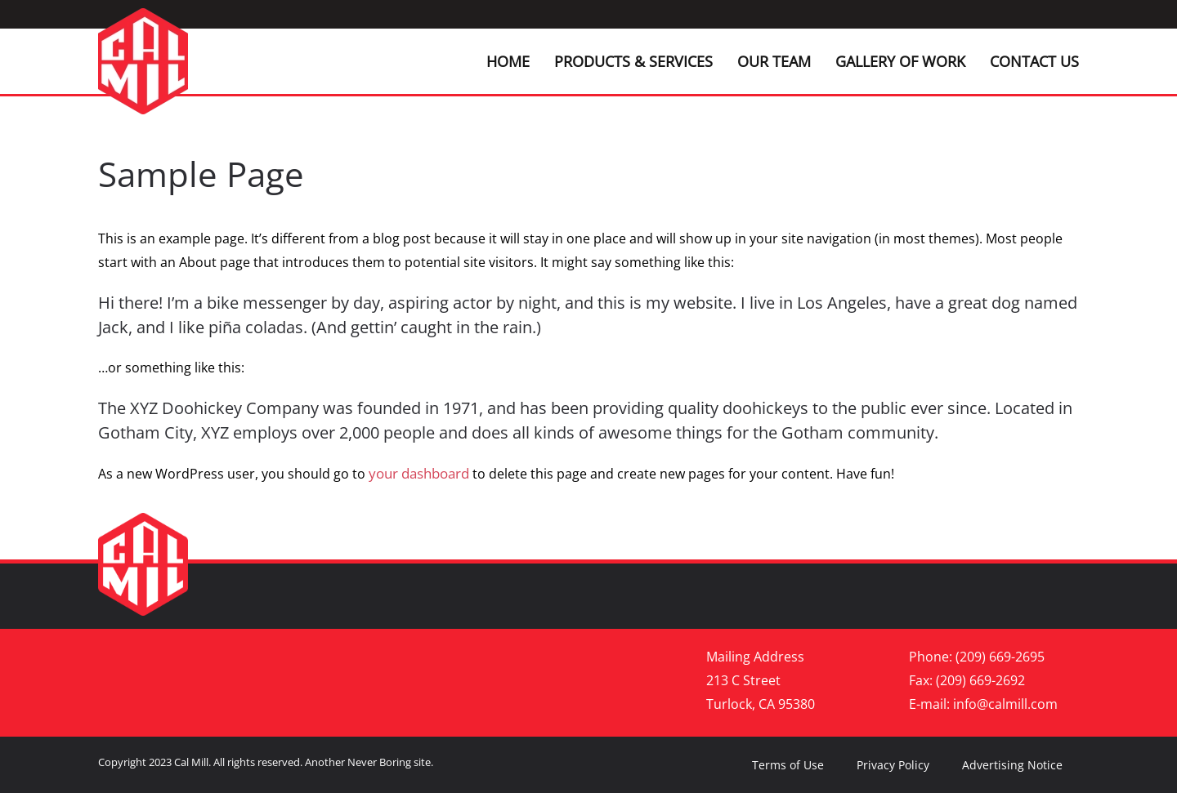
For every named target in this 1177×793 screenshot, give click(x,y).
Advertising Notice (1012, 765)
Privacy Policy (893, 765)
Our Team (774, 61)
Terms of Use (788, 765)
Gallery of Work (900, 61)
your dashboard (419, 473)
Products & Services (633, 61)
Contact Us (1034, 61)
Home (508, 61)
